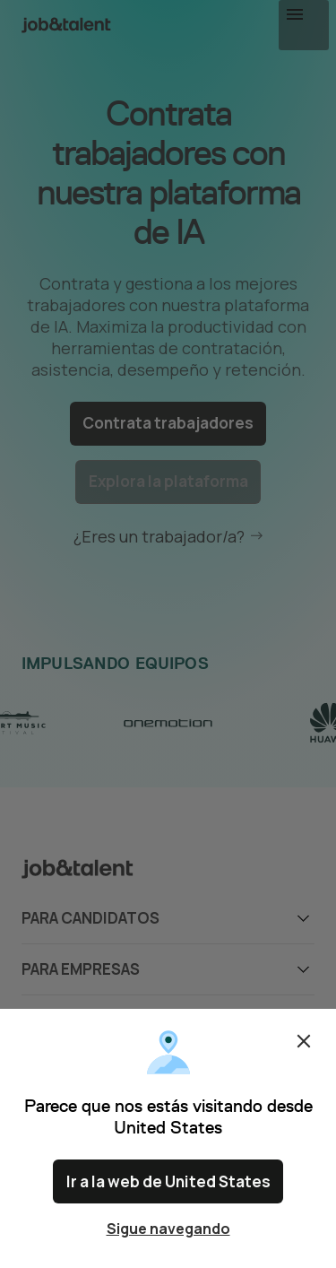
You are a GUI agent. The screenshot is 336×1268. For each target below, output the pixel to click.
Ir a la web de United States (168, 1185)
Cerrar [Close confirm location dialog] (304, 1049)
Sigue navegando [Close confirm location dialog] (168, 1228)
